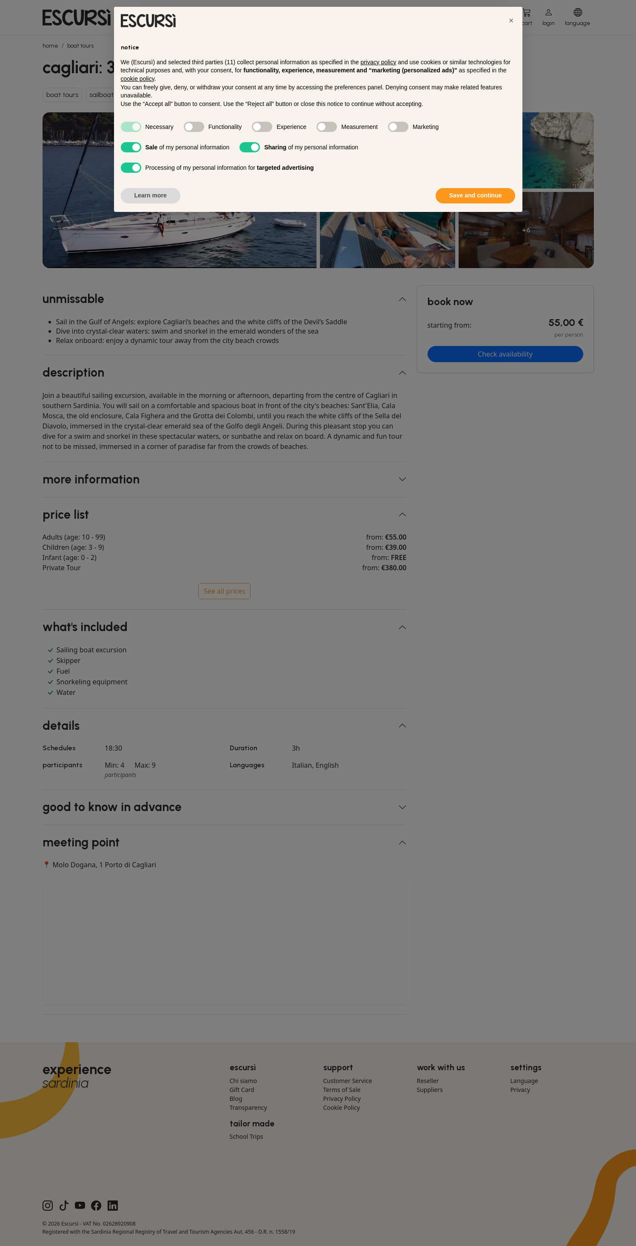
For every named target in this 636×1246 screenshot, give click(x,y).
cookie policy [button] (137, 78)
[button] (511, 20)
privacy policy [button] (378, 62)
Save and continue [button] (475, 195)
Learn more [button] (150, 195)
